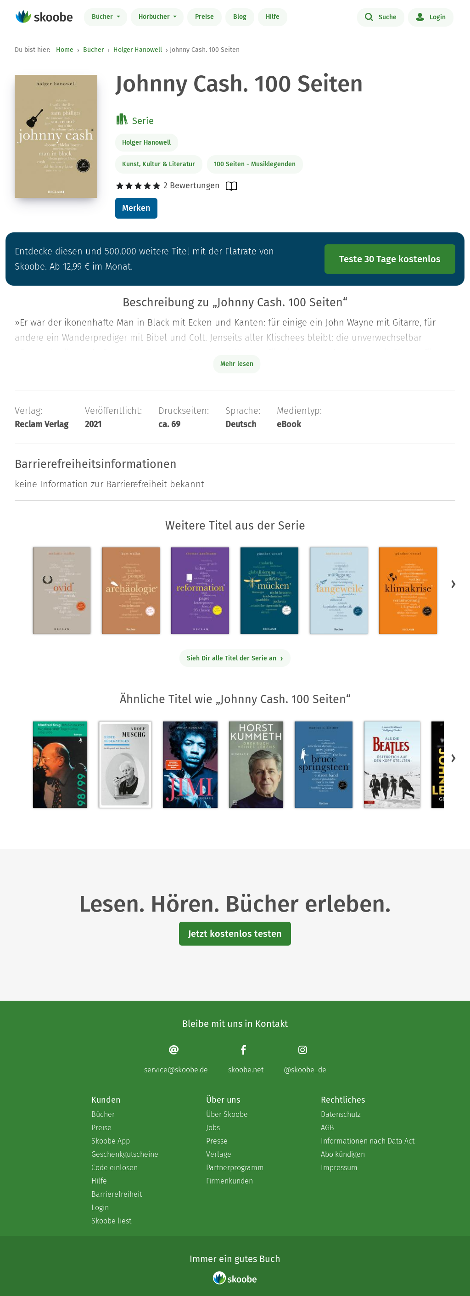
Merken (136, 208)
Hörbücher (155, 17)
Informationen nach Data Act (367, 1141)
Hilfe (273, 17)
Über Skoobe (227, 1114)
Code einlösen (114, 1167)
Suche (381, 16)
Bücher (103, 17)
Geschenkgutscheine (124, 1154)
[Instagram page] (305, 1059)
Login (431, 16)
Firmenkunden (229, 1181)
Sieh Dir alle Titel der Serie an (235, 658)
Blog (239, 17)
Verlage (218, 1154)
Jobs (213, 1127)
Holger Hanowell (137, 50)
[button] (453, 584)
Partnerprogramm (235, 1167)
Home (64, 50)
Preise (204, 17)
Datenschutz (341, 1114)
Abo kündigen (343, 1154)
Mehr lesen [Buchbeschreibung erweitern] (236, 364)
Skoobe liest (111, 1221)
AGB (327, 1127)
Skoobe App (110, 1141)
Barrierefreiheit (116, 1194)
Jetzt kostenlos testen (235, 933)
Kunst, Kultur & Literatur (158, 164)
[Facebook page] (246, 1059)
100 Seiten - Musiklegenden (255, 164)
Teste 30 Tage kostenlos (390, 259)
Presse (217, 1141)
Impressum (339, 1167)
